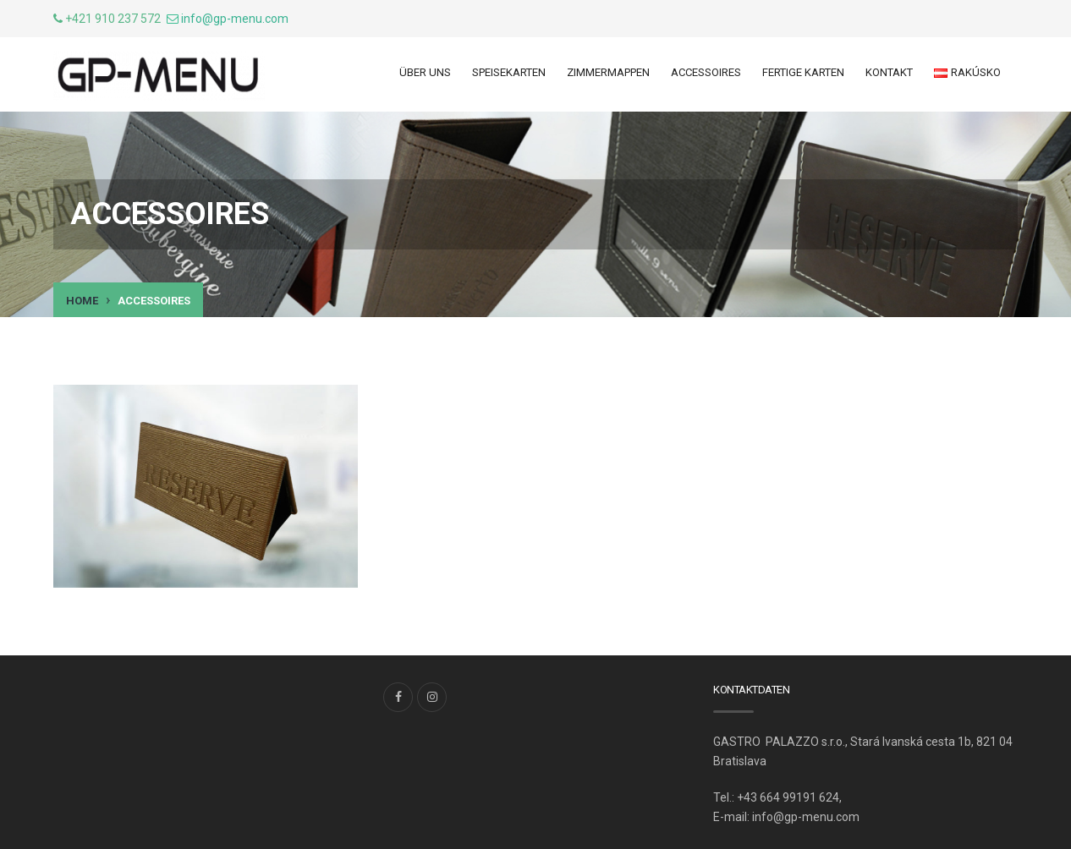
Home (82, 300)
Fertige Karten (803, 72)
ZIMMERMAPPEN (608, 72)
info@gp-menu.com (234, 18)
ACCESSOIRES (706, 72)
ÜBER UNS (425, 72)
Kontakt (889, 72)
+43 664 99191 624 (788, 797)
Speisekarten (509, 72)
